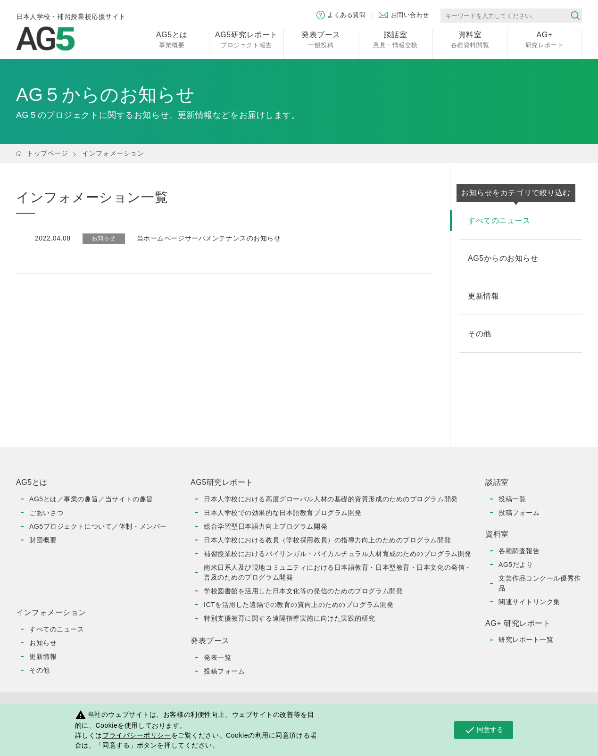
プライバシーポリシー (136, 735)
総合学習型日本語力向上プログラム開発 (265, 526)
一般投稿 (321, 39)
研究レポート (544, 39)
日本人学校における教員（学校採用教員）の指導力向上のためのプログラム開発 (327, 540)
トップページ (47, 153)
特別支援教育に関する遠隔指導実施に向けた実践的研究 (289, 618)
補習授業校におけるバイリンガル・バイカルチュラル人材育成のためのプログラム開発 (338, 553)
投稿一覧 (512, 499)
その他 (39, 670)
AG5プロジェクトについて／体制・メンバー (98, 526)
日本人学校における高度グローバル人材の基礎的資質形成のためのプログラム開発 (331, 499)
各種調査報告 (519, 551)
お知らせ (43, 643)
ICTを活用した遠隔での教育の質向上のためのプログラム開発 (299, 604)
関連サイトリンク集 (529, 602)
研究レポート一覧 (525, 639)
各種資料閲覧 (470, 39)
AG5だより (515, 564)
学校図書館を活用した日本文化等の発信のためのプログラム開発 (303, 591)
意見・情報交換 (395, 39)
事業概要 (172, 39)
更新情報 (43, 656)
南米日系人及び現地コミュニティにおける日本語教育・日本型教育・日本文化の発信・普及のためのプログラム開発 (338, 572)
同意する (483, 730)
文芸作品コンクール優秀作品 (539, 583)
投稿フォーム (224, 671)
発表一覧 (217, 657)
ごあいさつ (46, 512)
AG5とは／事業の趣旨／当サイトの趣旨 (91, 499)
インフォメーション (113, 153)
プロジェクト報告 (246, 39)
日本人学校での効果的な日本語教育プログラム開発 (283, 512)
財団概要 (43, 540)
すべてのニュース (56, 629)
